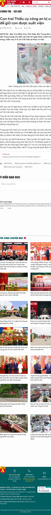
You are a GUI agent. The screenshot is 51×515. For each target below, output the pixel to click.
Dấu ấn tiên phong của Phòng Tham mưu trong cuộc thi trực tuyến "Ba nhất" (14, 349)
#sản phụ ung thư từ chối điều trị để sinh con (28, 163)
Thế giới (40, 6)
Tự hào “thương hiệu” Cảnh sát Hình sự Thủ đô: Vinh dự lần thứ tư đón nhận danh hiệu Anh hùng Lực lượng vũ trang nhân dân (13, 266)
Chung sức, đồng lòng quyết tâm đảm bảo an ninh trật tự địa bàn (13, 294)
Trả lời (9, 208)
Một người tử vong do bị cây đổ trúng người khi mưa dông (13, 436)
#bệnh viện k (28, 167)
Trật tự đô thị (15, 6)
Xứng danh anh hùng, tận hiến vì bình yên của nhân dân (12, 405)
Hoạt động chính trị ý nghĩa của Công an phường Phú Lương (13, 322)
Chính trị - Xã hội (31, 6)
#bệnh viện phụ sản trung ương (13, 167)
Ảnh (23, 6)
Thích (2, 208)
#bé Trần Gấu (8, 163)
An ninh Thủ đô (11, 2)
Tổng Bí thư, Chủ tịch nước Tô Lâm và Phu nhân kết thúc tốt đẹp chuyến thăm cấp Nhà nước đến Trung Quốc (13, 378)
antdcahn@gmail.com (44, 479)
